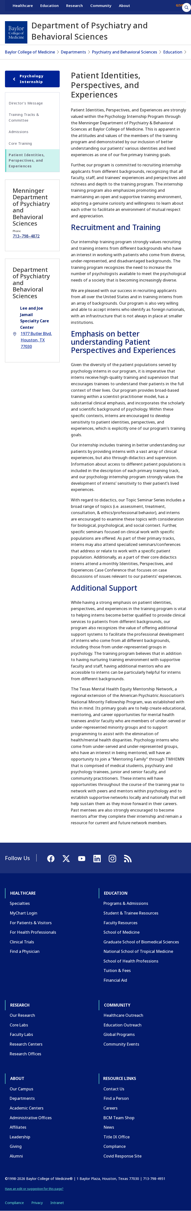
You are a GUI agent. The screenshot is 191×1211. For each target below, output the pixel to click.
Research (74, 6)
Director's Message (26, 103)
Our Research (22, 1015)
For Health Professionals (33, 932)
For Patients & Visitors (31, 922)
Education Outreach (122, 1025)
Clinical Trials (22, 942)
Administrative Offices (31, 1117)
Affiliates (18, 1127)
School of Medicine (121, 932)
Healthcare (23, 6)
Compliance (114, 1146)
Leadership (20, 1137)
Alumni (16, 1156)
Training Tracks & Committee (24, 117)
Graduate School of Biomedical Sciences (141, 942)
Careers (110, 1108)
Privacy (37, 1202)
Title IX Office (116, 1137)
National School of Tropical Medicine (138, 951)
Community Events (121, 1044)
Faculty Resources (120, 922)
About (124, 6)
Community (100, 6)
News (108, 1127)
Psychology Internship (27, 79)
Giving (16, 1146)
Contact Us (113, 1089)
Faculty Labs (21, 1034)
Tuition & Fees (117, 970)
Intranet (57, 1202)
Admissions (18, 131)
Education (49, 6)
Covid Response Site (122, 1156)
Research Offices (25, 1054)
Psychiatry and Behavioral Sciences (124, 52)
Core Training (20, 143)
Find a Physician (25, 951)
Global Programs (119, 1034)
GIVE (180, 7)
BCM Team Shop (119, 1117)
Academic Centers (27, 1108)
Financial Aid (115, 980)
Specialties (20, 903)
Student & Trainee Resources (130, 913)
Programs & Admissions (125, 903)
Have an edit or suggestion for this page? (34, 1189)
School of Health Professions (130, 961)
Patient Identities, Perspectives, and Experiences (27, 160)
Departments (73, 52)
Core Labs (19, 1025)
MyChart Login (23, 913)
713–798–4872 (26, 236)
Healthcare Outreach (123, 1015)
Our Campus (21, 1089)
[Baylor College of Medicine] (16, 32)
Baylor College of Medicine (30, 52)
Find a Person (116, 1098)
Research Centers (26, 1044)
